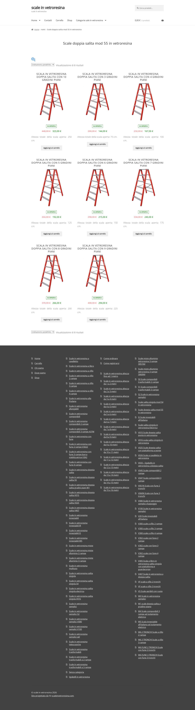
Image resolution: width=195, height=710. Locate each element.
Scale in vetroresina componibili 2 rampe (78, 422)
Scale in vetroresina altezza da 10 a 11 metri (116, 451)
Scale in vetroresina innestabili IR (78, 524)
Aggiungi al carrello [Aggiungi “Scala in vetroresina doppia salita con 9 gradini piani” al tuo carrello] (97, 319)
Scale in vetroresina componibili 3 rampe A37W (81, 430)
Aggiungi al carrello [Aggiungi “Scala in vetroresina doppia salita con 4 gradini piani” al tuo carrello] (143, 148)
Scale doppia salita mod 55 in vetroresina (150, 411)
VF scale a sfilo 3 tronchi (149, 586)
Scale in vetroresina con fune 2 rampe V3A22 (80, 445)
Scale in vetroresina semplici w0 (78, 635)
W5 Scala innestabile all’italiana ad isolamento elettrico (149, 624)
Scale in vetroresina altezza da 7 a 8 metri (116, 428)
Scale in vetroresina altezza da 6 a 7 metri (116, 420)
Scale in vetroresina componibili (78, 415)
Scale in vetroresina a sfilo (81, 371)
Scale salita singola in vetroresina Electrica (148, 426)
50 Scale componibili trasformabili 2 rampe (148, 381)
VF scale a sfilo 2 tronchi (149, 581)
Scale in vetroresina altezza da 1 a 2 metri (116, 382)
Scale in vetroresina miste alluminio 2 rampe (81, 552)
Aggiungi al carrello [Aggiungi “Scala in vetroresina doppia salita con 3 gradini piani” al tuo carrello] (97, 144)
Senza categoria (76, 672)
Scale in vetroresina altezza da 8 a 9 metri (116, 435)
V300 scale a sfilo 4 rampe (150, 533)
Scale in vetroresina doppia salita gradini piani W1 (82, 486)
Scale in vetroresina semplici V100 (78, 628)
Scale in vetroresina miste (81, 545)
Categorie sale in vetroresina (89, 20)
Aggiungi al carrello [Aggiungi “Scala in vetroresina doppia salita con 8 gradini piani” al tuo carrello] (51, 319)
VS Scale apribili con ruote (150, 591)
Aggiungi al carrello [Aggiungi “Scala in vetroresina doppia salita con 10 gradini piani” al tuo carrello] (51, 148)
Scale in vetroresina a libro (81, 366)
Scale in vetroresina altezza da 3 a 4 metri (116, 397)
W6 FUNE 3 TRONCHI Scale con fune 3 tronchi (150, 656)
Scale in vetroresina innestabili (78, 516)
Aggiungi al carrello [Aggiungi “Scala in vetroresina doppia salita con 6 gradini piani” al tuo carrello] (97, 234)
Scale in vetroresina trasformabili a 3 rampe (80, 666)
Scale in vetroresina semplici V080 (78, 620)
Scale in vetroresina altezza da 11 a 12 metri (116, 458)
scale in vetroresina (48, 7)
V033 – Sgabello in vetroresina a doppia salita (150, 464)
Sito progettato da (40, 695)
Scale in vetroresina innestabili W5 (78, 539)
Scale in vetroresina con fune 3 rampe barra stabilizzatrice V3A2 (80, 454)
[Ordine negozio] (42, 64)
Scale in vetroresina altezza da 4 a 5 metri (116, 405)
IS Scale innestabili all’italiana (146, 418)
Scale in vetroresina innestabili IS (78, 532)
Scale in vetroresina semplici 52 (78, 612)
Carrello (59, 20)
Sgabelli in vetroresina (79, 677)
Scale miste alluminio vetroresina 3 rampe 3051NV (148, 361)
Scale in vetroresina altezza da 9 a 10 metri (116, 443)
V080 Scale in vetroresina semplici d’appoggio (150, 502)
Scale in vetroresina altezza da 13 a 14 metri (116, 473)
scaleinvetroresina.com (63, 695)
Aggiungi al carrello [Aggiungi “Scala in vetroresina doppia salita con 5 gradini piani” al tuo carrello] (51, 234)
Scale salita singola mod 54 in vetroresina (150, 403)
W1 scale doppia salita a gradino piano (149, 605)
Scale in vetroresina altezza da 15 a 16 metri (116, 489)
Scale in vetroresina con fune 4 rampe (80, 463)
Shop (69, 20)
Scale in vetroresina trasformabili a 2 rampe (80, 658)
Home (34, 20)
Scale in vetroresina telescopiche (78, 643)
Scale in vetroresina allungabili (78, 407)
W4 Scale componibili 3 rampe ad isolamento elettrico (149, 614)
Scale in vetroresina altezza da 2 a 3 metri (116, 390)
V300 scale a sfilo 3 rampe (150, 528)
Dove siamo (40, 372)
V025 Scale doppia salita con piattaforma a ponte (149, 449)
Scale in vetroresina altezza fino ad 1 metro (116, 375)
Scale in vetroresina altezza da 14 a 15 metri (116, 481)
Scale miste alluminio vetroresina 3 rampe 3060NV (148, 372)
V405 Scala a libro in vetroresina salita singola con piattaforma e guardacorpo (150, 565)
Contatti (48, 20)
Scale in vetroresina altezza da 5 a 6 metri (116, 413)
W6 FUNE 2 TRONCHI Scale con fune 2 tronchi (150, 649)
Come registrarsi (111, 363)
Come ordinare (111, 358)
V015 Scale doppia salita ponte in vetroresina (149, 434)
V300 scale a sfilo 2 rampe (150, 523)
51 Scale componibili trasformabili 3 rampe (148, 388)
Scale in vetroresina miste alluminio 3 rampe (81, 559)
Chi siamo (39, 368)
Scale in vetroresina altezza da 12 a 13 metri (116, 466)
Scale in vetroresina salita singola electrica (81, 590)
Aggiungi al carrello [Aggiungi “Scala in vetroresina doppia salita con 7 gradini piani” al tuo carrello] (143, 234)
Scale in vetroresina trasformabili (78, 651)
